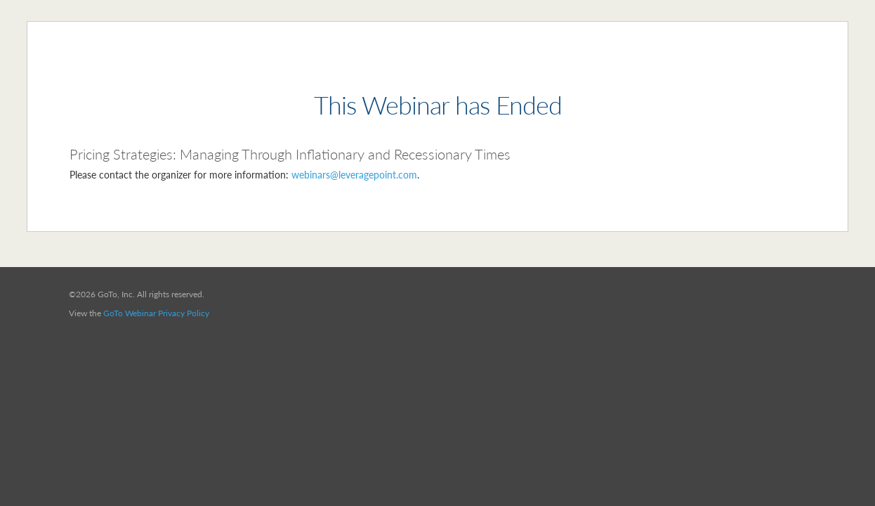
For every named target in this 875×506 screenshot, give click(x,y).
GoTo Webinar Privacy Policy (156, 313)
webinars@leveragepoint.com (354, 175)
